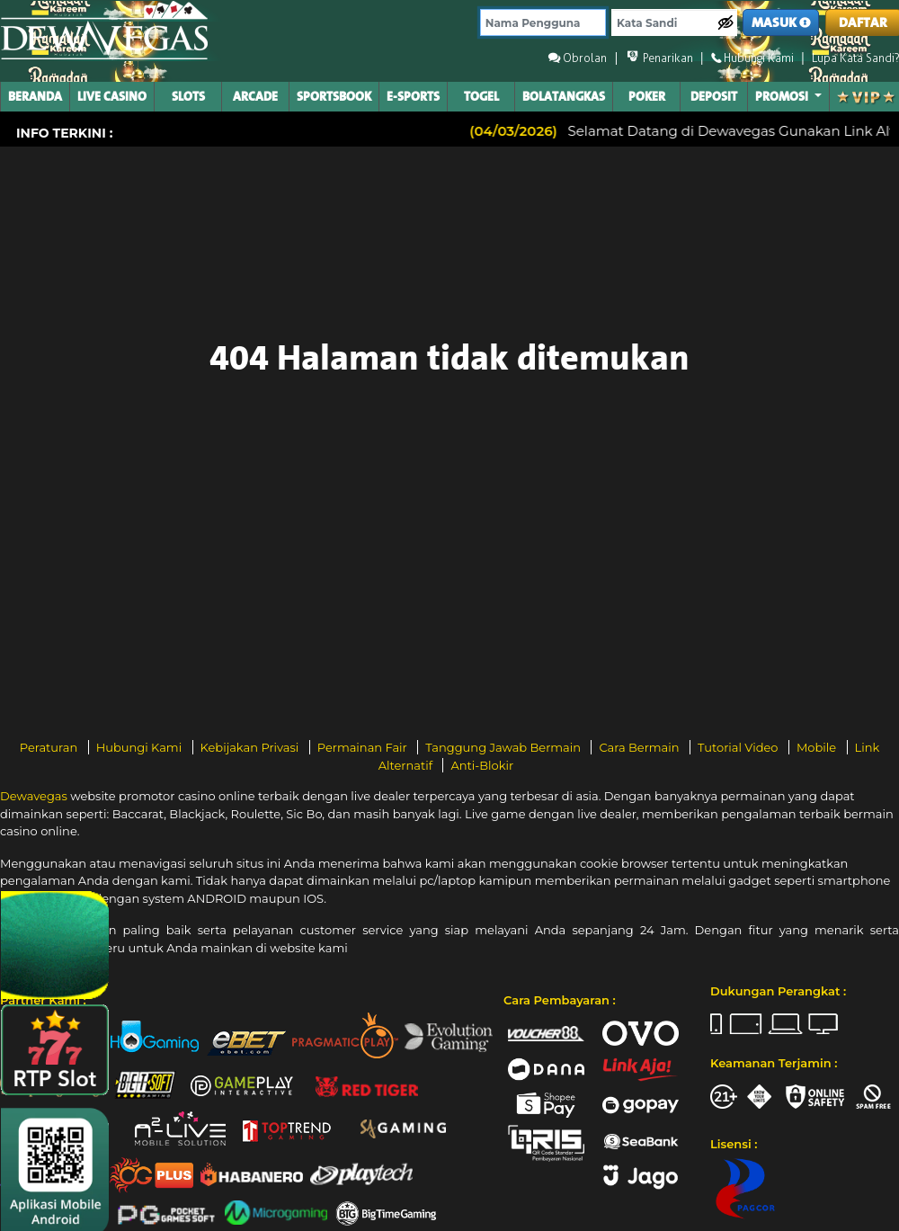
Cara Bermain (640, 747)
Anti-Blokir (481, 765)
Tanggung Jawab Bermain (504, 747)
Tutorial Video (739, 747)
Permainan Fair (364, 747)
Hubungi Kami (140, 747)
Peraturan (50, 747)
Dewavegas (33, 796)
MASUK (781, 23)
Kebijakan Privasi (251, 747)
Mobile (818, 747)
